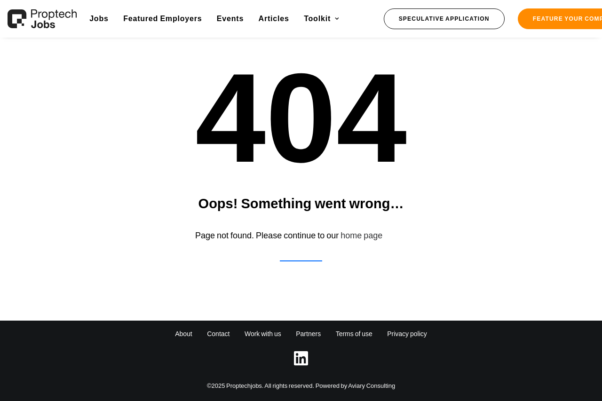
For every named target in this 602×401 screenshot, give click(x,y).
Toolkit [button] (321, 19)
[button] (444, 18)
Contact (218, 334)
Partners (308, 334)
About (183, 334)
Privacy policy (407, 334)
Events (230, 19)
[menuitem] (99, 19)
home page (361, 235)
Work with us (263, 334)
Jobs (99, 19)
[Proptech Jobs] (42, 19)
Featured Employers (162, 19)
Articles (274, 19)
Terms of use (354, 334)
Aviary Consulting (371, 385)
